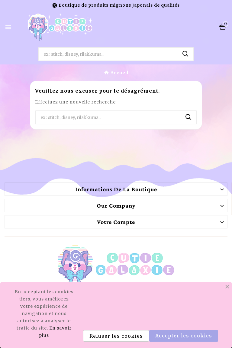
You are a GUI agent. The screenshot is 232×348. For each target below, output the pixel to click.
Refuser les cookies (116, 336)
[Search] (185, 54)
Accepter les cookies (183, 336)
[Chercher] (108, 54)
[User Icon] (209, 27)
